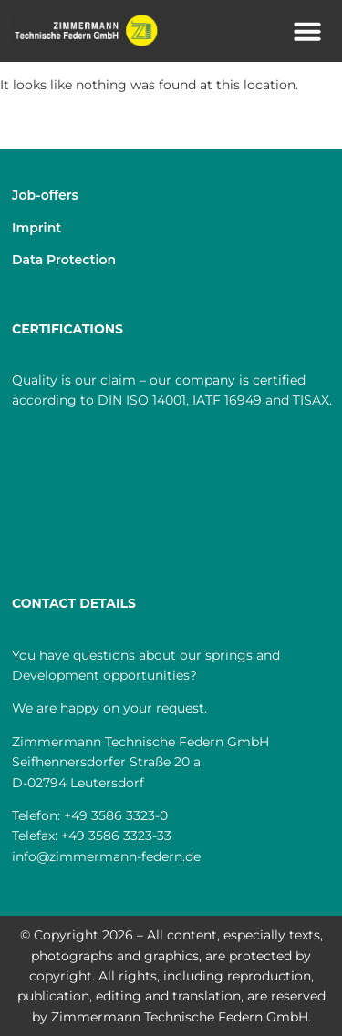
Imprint (36, 228)
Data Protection (64, 259)
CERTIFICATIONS (67, 329)
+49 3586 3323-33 (116, 835)
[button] (307, 31)
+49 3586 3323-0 (116, 815)
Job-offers (45, 195)
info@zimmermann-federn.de (106, 856)
